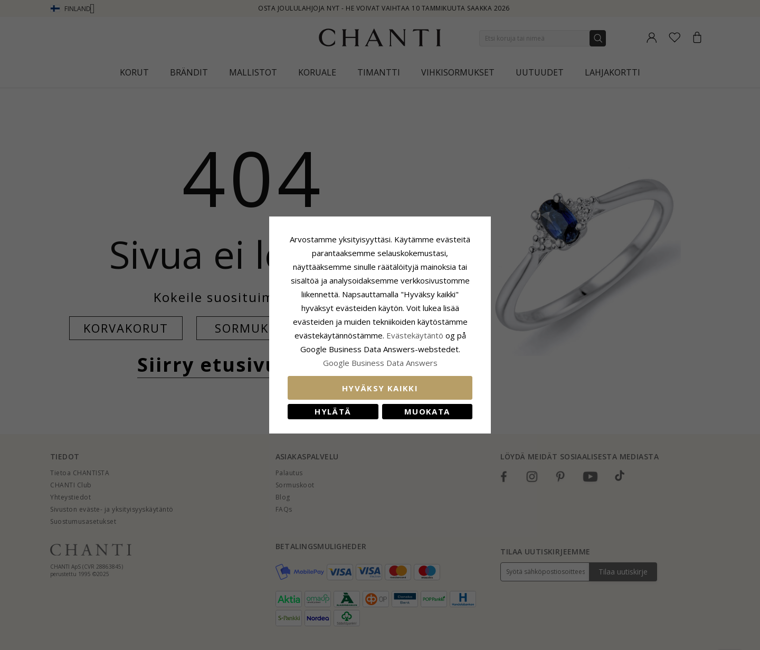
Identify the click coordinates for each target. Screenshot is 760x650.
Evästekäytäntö (414, 335)
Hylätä (333, 411)
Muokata (427, 411)
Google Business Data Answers (380, 362)
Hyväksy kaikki (380, 388)
